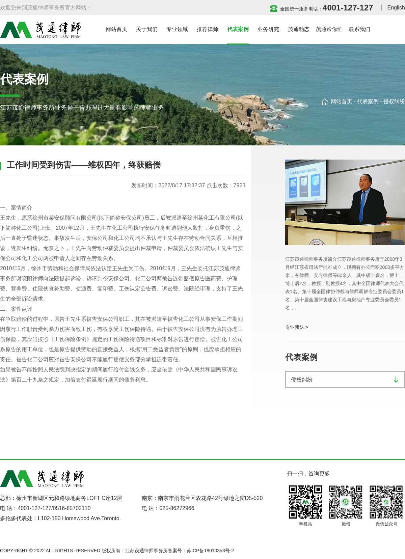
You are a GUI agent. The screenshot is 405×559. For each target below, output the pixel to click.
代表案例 (368, 101)
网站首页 (341, 101)
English (396, 7)
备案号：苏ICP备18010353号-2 (201, 550)
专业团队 (294, 327)
